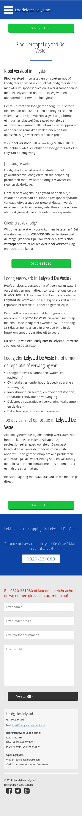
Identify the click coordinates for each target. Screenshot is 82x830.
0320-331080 (41, 28)
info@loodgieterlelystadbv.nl (28, 725)
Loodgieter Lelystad (32, 9)
